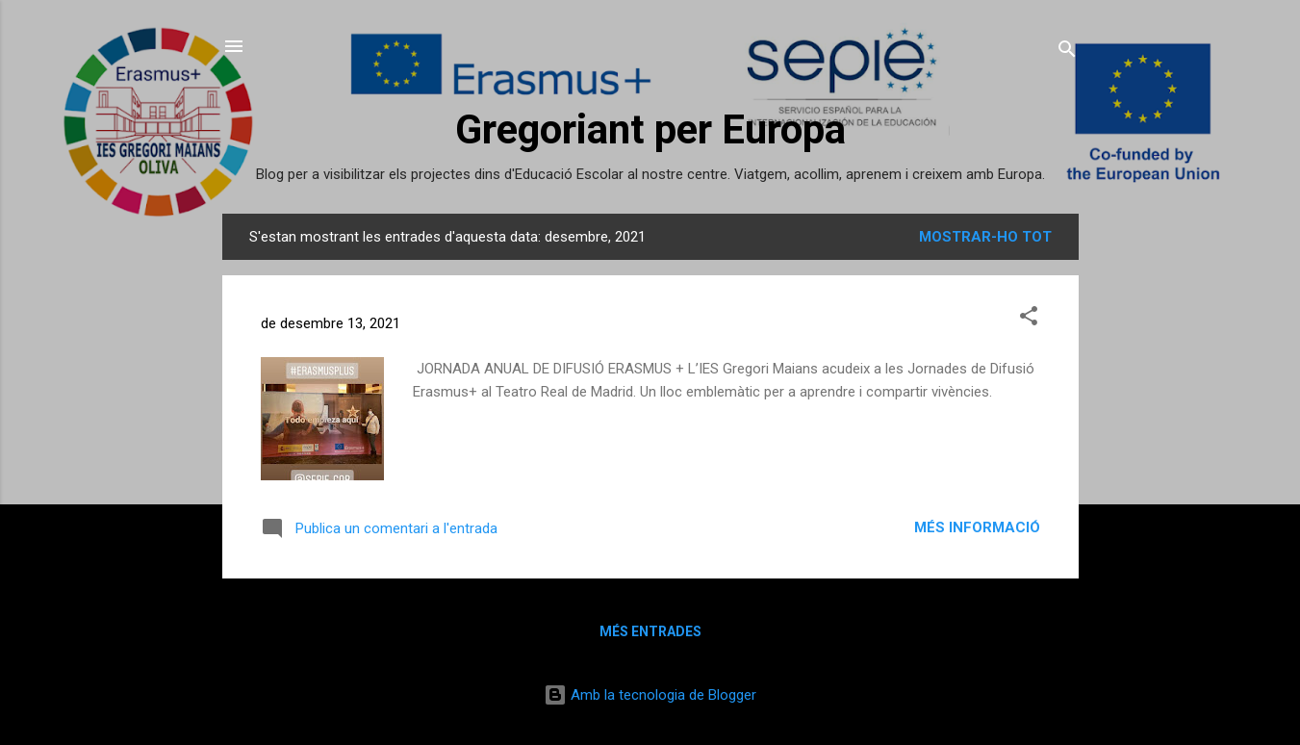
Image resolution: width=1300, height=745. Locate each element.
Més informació (977, 527)
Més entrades (650, 631)
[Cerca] (1067, 52)
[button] (1028, 319)
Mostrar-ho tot (985, 236)
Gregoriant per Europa (650, 129)
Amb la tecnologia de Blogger (650, 695)
